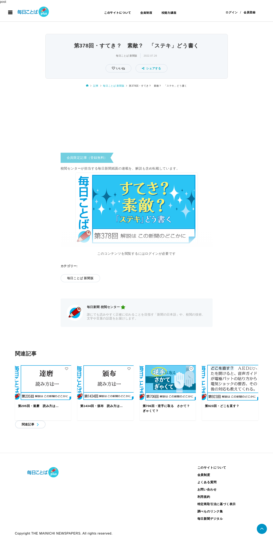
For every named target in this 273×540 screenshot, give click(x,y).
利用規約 (203, 496)
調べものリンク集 (210, 511)
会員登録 (250, 12)
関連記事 (28, 424)
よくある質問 (207, 482)
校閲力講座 (169, 13)
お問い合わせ (207, 489)
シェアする (151, 68)
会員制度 (146, 13)
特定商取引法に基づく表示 (216, 504)
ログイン (232, 12)
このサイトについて (117, 13)
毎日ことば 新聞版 (126, 55)
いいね (120, 68)
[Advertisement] (136, 121)
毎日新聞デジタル (210, 518)
